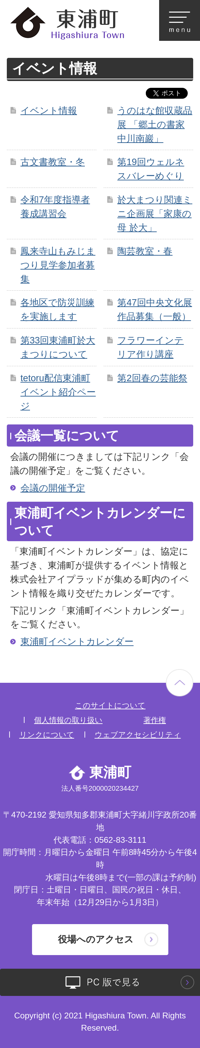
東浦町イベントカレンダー (77, 641)
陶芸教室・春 (144, 251)
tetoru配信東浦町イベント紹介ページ (58, 392)
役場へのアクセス (96, 939)
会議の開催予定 (52, 488)
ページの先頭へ (179, 682)
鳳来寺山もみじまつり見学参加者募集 (57, 265)
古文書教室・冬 (52, 162)
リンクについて (46, 734)
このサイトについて (110, 705)
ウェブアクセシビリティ (138, 734)
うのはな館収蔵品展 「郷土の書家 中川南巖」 (154, 124)
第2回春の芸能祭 (152, 378)
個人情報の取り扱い (68, 720)
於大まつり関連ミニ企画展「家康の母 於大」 (154, 213)
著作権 (154, 720)
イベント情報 (48, 110)
